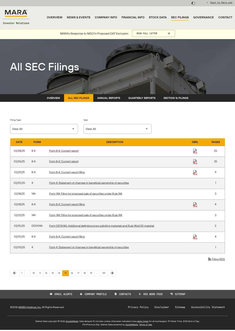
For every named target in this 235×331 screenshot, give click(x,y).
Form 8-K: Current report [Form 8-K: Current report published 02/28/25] (64, 152)
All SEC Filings (78, 99)
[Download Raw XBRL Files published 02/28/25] (195, 152)
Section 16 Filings (176, 99)
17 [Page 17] (79, 274)
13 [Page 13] (54, 274)
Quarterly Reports (142, 99)
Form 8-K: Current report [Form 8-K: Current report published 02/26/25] (64, 162)
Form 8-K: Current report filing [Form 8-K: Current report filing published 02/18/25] (67, 205)
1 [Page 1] (23, 274)
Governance (203, 17)
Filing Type (15, 121)
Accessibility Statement (208, 308)
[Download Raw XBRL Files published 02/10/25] (195, 238)
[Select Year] (117, 130)
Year (86, 121)
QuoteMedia (72, 322)
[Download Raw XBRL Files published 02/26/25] (195, 163)
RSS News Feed (150, 295)
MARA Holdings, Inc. (30, 308)
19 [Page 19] (92, 274)
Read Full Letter (147, 34)
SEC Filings (180, 17)
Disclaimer (161, 308)
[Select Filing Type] (44, 130)
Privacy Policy (138, 308)
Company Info (106, 17)
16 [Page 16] (73, 274)
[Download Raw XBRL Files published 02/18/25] (195, 206)
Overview (54, 17)
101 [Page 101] (104, 274)
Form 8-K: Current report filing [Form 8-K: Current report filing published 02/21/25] (67, 173)
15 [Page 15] (66, 274)
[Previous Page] (14, 274)
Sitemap (177, 295)
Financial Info (133, 17)
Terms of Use (145, 325)
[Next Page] (112, 274)
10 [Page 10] (34, 274)
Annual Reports (108, 99)
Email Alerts (61, 295)
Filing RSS (216, 260)
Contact (225, 17)
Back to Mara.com (221, 2)
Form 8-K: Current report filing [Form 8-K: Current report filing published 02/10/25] (67, 237)
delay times (143, 322)
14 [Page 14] (60, 274)
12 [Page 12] (47, 274)
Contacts (122, 295)
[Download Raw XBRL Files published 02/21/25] (195, 173)
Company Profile (93, 295)
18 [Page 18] (86, 274)
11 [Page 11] (41, 274)
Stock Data (158, 17)
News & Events (78, 17)
